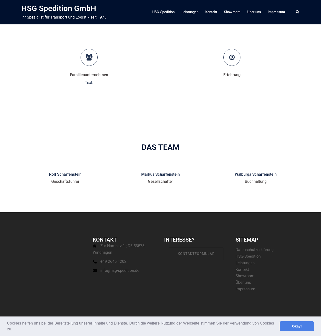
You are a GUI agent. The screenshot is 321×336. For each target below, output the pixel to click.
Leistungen (190, 12)
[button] (14, 329)
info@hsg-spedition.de (119, 270)
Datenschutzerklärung (255, 249)
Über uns (254, 12)
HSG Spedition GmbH (58, 8)
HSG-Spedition (163, 12)
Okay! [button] (297, 326)
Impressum (276, 12)
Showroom (232, 12)
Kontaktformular (196, 254)
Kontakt (211, 12)
